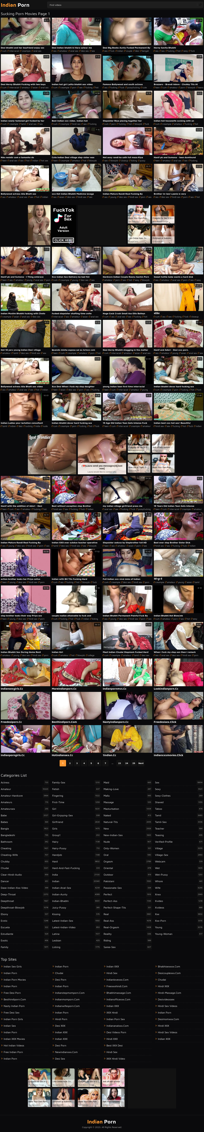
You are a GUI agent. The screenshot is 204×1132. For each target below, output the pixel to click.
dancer (25, 881)
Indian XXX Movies (14, 1038)
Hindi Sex (112, 973)
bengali (145, 51)
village (179, 848)
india (37, 426)
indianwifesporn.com (67, 1006)
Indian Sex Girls (13, 966)
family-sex (76, 782)
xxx (179, 914)
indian (120, 51)
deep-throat (25, 894)
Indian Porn (10, 973)
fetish (76, 789)
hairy (76, 841)
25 (133, 763)
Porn (15, 5)
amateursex (25, 808)
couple (129, 51)
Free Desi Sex (11, 1012)
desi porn (60, 979)
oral (128, 854)
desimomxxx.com (168, 1019)
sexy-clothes (179, 795)
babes (25, 822)
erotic (25, 920)
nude (45, 426)
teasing (179, 835)
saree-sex (128, 947)
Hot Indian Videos (14, 1045)
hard (76, 861)
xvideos (179, 907)
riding (128, 940)
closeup (124, 160)
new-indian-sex (128, 835)
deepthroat (25, 901)
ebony (25, 914)
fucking (171, 51)
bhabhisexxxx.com (169, 966)
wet (179, 868)
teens (200, 87)
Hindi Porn (61, 1019)
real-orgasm (128, 927)
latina (76, 933)
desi (137, 51)
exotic (25, 940)
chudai (25, 868)
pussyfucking (133, 87)
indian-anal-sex (76, 887)
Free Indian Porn (13, 1052)
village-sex (179, 854)
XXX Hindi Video (116, 1058)
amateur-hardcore (25, 795)
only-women (128, 848)
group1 (76, 835)
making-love (128, 789)
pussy (142, 160)
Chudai (162, 979)
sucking (29, 426)
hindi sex (76, 124)
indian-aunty (76, 894)
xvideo (179, 901)
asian (35, 87)
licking (134, 160)
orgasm (128, 861)
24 (126, 763)
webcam (179, 861)
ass (55, 51)
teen (157, 87)
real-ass (128, 920)
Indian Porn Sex (116, 1019)
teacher (179, 828)
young (113, 197)
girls (76, 828)
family (25, 947)
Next (141, 763)
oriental (128, 868)
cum (4, 51)
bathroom (25, 841)
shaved (179, 802)
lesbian (76, 940)
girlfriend (76, 822)
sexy (185, 51)
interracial (14, 51)
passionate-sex (128, 887)
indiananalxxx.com (118, 1025)
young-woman (179, 933)
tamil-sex (179, 822)
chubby (25, 861)
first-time (76, 802)
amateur (63, 51)
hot (179, 51)
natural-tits (128, 822)
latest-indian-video (76, 927)
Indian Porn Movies (15, 979)
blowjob (191, 87)
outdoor (128, 874)
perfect (128, 894)
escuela (25, 927)
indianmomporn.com (67, 999)
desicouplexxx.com (169, 973)
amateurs (25, 802)
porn (74, 87)
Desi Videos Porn (116, 1032)
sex (93, 51)
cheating (25, 848)
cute (145, 87)
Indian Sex (10, 1025)
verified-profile (179, 841)
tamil (23, 124)
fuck (112, 51)
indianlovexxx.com (117, 979)
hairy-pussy (76, 848)
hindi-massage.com (169, 992)
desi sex (85, 51)
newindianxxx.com (66, 1052)
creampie (26, 51)
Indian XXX (61, 1032)
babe (25, 815)
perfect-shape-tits (128, 907)
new (128, 828)
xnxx (179, 894)
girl (76, 808)
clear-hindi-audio (25, 874)
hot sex (44, 160)
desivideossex (166, 999)
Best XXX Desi (115, 1045)
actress (25, 782)
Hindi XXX (112, 1038)
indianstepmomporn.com (70, 992)
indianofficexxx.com (118, 999)
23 (119, 763)
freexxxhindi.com (117, 986)
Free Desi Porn (12, 992)
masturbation (128, 808)
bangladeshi (25, 835)
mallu (128, 795)
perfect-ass (128, 901)
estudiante (25, 933)
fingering (76, 795)
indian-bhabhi (76, 901)
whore (179, 881)
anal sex (37, 51)
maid (128, 782)
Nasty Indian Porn (14, 1006)
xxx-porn (179, 920)
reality (128, 933)
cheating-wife (25, 854)
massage (128, 802)
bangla (25, 828)
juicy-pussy (76, 907)
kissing (76, 914)
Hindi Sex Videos (167, 1006)
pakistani (128, 881)
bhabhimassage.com (119, 992)
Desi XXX (60, 1025)
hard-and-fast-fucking (76, 868)
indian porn (61, 966)
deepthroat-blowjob (25, 907)
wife (179, 887)
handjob (76, 854)
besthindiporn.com (15, 999)
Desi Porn (60, 1045)
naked (128, 815)
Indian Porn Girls (13, 1019)
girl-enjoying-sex (76, 815)
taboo (179, 808)
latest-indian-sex (76, 920)
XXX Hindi (112, 1012)
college (91, 655)
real (128, 914)
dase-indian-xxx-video (25, 887)
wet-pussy (179, 874)
